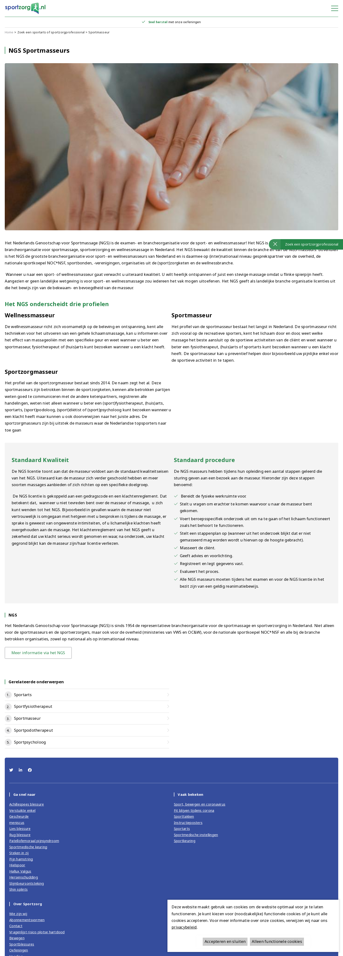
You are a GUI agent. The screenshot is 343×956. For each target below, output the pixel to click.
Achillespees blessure (26, 804)
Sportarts (23, 695)
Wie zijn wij (18, 911)
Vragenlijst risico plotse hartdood (37, 929)
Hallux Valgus (20, 869)
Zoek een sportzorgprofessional (311, 244)
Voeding (16, 953)
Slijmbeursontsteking (26, 881)
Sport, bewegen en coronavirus (200, 804)
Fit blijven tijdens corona (194, 810)
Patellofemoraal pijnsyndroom (34, 840)
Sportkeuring (184, 840)
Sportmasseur (99, 32)
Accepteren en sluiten (225, 941)
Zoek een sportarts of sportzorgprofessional (51, 32)
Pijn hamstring (21, 857)
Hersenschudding (23, 875)
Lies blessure (19, 828)
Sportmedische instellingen (196, 834)
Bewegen (17, 935)
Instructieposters (188, 822)
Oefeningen (18, 947)
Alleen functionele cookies (277, 941)
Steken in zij (19, 851)
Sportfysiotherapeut (33, 706)
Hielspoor (17, 863)
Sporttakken (184, 816)
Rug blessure (19, 834)
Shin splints (18, 887)
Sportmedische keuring (28, 845)
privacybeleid (184, 927)
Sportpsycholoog (30, 742)
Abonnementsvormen (27, 917)
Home (9, 32)
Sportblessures (21, 941)
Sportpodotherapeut (33, 730)
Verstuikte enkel (22, 810)
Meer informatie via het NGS (38, 653)
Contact (15, 923)
